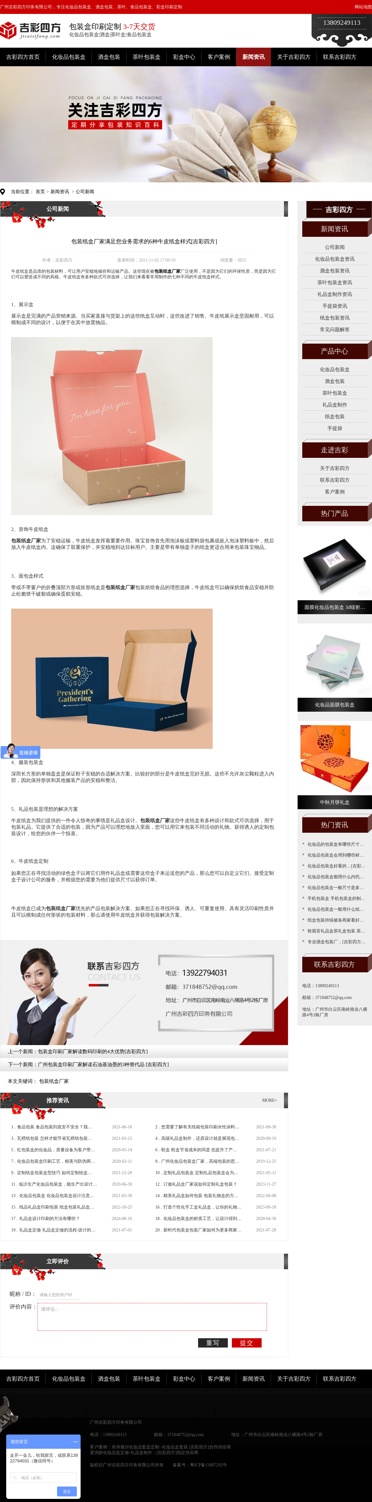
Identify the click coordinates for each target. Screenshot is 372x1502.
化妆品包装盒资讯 (335, 259)
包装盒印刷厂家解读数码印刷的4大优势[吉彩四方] (93, 1051)
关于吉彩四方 (294, 57)
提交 (247, 1342)
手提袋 (334, 428)
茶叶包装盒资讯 (334, 282)
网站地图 (363, 7)
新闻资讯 (253, 57)
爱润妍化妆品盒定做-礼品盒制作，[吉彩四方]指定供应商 (144, 1452)
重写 (213, 1342)
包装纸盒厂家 (54, 1081)
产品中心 (334, 351)
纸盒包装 (335, 416)
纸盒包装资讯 (335, 317)
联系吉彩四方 (339, 57)
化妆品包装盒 (69, 57)
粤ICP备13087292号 (208, 1465)
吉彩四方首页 (23, 57)
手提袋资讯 (334, 306)
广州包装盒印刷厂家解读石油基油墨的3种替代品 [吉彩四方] (103, 1064)
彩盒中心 (184, 57)
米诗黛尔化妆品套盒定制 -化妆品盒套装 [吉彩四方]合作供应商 (171, 1447)
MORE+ (269, 1100)
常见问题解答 (335, 329)
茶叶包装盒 (147, 57)
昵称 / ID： (23, 1294)
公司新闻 (85, 191)
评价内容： (24, 1307)
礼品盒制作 (334, 404)
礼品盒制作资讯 (334, 294)
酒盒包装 (109, 57)
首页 (40, 191)
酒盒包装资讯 (335, 270)
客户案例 (219, 57)
